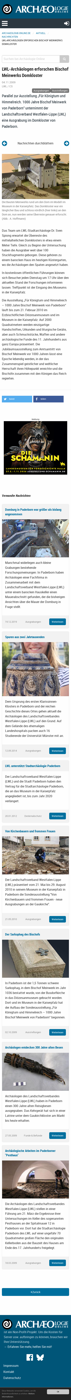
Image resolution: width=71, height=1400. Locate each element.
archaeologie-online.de (16, 33)
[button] (17, 399)
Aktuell (40, 33)
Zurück (35, 1292)
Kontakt (8, 1372)
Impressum (11, 1366)
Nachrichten (10, 36)
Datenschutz (12, 1378)
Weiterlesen (57, 621)
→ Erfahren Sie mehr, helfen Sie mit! (28, 1347)
